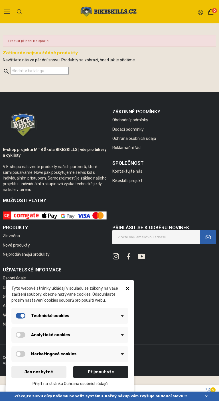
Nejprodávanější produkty (26, 254)
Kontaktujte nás (127, 171)
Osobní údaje (14, 278)
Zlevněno (11, 235)
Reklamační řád (126, 147)
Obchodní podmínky (130, 120)
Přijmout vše (101, 372)
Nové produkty (16, 245)
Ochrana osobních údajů (134, 138)
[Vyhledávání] (40, 71)
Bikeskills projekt (127, 180)
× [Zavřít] (206, 396)
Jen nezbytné (39, 372)
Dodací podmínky (128, 129)
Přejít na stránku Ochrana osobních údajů (70, 383)
